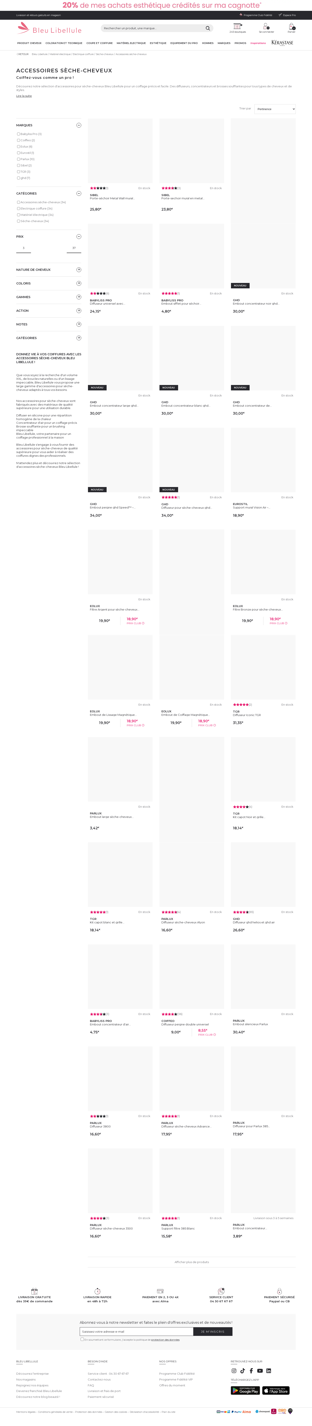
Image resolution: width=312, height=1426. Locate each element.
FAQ (91, 1382)
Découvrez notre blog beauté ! (38, 1393)
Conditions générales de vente (55, 1408)
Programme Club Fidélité (177, 1370)
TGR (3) (25, 171)
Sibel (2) (26, 165)
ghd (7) (25, 178)
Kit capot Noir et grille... (249, 817)
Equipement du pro (184, 43)
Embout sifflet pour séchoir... (181, 303)
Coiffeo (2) (28, 140)
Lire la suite (24, 95)
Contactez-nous (99, 1376)
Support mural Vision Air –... (251, 507)
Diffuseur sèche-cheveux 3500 (111, 1228)
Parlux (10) (27, 159)
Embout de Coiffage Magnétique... (185, 714)
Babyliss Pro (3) (31, 134)
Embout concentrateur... (250, 1228)
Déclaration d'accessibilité (144, 1408)
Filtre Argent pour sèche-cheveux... (114, 609)
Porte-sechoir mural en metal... (183, 198)
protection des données (165, 1339)
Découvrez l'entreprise (32, 1370)
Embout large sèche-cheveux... (112, 817)
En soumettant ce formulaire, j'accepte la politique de (132, 1339)
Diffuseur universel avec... (107, 303)
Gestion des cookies (116, 1408)
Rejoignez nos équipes (32, 1382)
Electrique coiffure (83, 54)
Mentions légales (26, 1408)
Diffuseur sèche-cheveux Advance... (186, 1126)
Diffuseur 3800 (100, 1126)
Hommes (208, 43)
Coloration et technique (64, 43)
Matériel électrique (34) (37, 214)
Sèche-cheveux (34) (35, 221)
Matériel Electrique (131, 43)
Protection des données (88, 1408)
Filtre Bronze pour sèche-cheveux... (258, 609)
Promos (240, 43)
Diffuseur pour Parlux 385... (251, 1126)
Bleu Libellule (39, 54)
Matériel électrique (60, 54)
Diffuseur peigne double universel (185, 1024)
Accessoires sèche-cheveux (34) (43, 202)
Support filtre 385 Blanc (178, 1228)
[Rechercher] (208, 28)
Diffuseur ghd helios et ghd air (254, 922)
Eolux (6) (26, 146)
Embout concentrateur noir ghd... (256, 303)
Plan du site (168, 1408)
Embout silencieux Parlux (250, 1024)
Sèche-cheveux (105, 54)
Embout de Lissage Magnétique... (113, 714)
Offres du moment (172, 1382)
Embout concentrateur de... (252, 405)
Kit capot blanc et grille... (107, 922)
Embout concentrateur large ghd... (114, 405)
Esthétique (158, 43)
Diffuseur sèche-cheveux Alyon (183, 922)
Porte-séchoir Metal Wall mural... (112, 198)
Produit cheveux (29, 43)
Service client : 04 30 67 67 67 (108, 1370)
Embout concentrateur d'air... (110, 1024)
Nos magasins (26, 1376)
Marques (224, 43)
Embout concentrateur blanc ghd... (185, 405)
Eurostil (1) (27, 152)
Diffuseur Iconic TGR (247, 715)
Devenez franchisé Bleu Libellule (39, 1388)
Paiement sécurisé (101, 1393)
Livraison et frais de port (104, 1388)
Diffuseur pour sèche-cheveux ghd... (186, 507)
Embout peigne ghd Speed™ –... (113, 507)
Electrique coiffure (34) (36, 208)
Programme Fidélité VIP (176, 1376)
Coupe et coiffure (99, 43)
